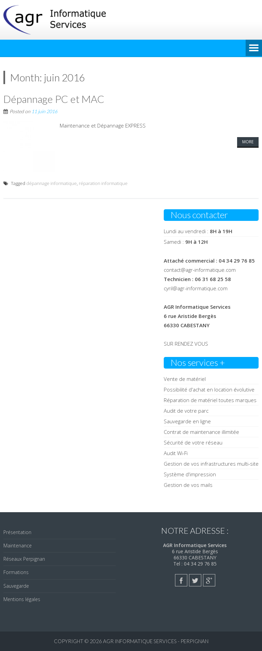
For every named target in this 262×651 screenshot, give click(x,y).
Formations (16, 572)
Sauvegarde (16, 586)
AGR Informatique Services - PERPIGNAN (155, 641)
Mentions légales (21, 599)
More (247, 142)
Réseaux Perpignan (24, 559)
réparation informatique (103, 183)
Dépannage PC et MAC (53, 99)
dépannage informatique (51, 183)
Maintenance (17, 545)
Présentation (17, 532)
